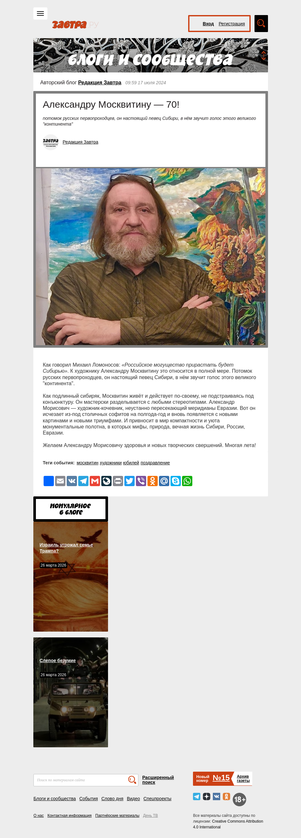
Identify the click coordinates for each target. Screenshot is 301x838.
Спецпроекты (157, 798)
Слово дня (112, 798)
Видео (133, 798)
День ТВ (150, 815)
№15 (221, 777)
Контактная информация (69, 815)
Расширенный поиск (158, 780)
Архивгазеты (243, 778)
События (88, 798)
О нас (39, 815)
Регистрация (232, 23)
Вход (208, 23)
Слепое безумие (58, 660)
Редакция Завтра (99, 82)
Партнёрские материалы (117, 815)
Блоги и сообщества (55, 798)
